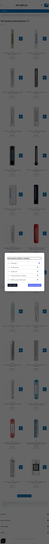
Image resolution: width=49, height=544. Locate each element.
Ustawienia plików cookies (18, 258)
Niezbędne (14, 263)
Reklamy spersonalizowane (18, 280)
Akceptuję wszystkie (34, 285)
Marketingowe (15, 267)
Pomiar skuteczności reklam (18, 275)
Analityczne (14, 271)
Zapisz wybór (12, 285)
